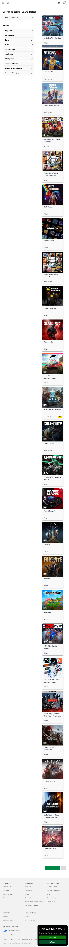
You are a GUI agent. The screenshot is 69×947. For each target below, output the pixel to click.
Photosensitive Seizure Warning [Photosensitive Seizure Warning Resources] (34, 901)
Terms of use (36, 939)
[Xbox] (6, 8)
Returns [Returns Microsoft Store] (49, 894)
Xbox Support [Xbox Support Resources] (28, 890)
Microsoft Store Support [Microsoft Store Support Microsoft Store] (54, 890)
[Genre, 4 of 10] (19, 45)
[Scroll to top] (63, 868)
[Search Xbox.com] (8, 3)
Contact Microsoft (15, 939)
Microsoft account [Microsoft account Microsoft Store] (52, 886)
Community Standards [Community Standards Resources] (31, 898)
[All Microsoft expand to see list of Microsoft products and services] (3, 3)
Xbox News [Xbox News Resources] (28, 886)
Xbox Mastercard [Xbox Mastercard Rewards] (8, 920)
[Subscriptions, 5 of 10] (19, 49)
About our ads (16, 943)
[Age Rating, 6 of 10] (19, 54)
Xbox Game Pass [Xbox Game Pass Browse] (7, 894)
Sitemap (6, 939)
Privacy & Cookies (27, 939)
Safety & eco (7, 943)
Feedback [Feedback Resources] (27, 894)
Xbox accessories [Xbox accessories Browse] (8, 898)
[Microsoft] (34, 1)
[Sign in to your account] (65, 3)
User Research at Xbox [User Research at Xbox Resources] (31, 905)
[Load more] (52, 868)
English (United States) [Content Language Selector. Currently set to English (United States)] (12, 926)
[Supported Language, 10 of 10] (19, 73)
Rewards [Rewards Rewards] (5, 916)
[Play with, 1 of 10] (19, 31)
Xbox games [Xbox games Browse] (6, 890)
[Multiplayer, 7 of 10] (19, 59)
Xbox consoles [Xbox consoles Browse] (7, 886)
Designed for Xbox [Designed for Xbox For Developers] (30, 920)
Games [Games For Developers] (27, 916)
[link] (52, 31)
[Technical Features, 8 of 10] (19, 63)
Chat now (52, 937)
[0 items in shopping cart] (59, 3)
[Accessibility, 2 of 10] (19, 35)
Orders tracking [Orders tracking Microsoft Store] (51, 898)
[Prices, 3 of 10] (19, 40)
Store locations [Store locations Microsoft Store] (51, 901)
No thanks (52, 942)
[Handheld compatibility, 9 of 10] (19, 68)
